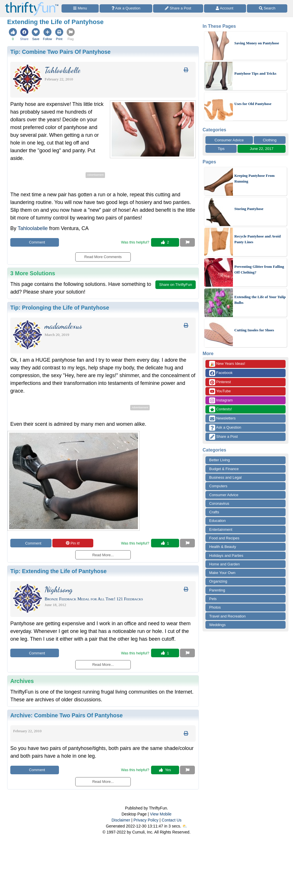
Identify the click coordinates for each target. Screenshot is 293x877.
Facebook (221, 373)
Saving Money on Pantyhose (256, 43)
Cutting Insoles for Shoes (254, 330)
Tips (221, 149)
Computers (218, 486)
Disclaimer (121, 820)
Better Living (219, 460)
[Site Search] (267, 8)
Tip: (60, 52)
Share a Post (223, 437)
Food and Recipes (224, 538)
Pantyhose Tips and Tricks (255, 73)
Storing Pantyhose (248, 209)
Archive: (66, 715)
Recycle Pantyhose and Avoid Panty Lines (257, 239)
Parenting (217, 590)
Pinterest (220, 382)
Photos (215, 607)
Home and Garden (224, 564)
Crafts (214, 512)
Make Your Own (222, 573)
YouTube (220, 391)
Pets (213, 599)
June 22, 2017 (261, 149)
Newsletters (222, 418)
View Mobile (160, 814)
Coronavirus (219, 503)
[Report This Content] (187, 242)
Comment (34, 242)
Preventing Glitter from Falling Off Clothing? (259, 269)
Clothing (269, 140)
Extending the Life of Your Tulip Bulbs (260, 300)
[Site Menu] (80, 8)
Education (217, 520)
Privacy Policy (145, 820)
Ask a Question (225, 428)
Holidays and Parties (226, 555)
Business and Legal (225, 477)
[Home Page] (31, 3)
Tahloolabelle (33, 228)
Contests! (220, 409)
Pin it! (73, 543)
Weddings (217, 625)
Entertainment (220, 529)
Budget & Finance (224, 469)
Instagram (221, 400)
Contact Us (171, 820)
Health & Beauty (222, 547)
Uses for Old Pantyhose (252, 104)
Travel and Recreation (227, 616)
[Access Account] (225, 8)
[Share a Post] (178, 8)
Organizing (218, 581)
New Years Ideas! (227, 364)
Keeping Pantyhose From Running (254, 178)
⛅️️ (184, 826)
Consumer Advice (229, 140)
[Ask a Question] (126, 8)
